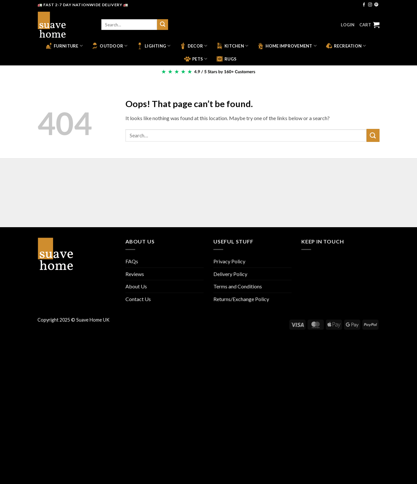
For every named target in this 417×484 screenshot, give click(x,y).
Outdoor (109, 46)
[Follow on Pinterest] (376, 5)
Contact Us (138, 299)
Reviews (134, 274)
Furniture (64, 46)
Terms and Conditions (237, 286)
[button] (347, 25)
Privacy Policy (229, 261)
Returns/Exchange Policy (241, 299)
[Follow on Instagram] (370, 5)
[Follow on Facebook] (364, 5)
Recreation (346, 46)
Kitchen (232, 46)
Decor (194, 46)
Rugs (226, 59)
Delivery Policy (230, 274)
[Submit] (162, 24)
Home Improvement (287, 46)
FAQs (131, 261)
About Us (136, 286)
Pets (195, 59)
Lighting (154, 46)
